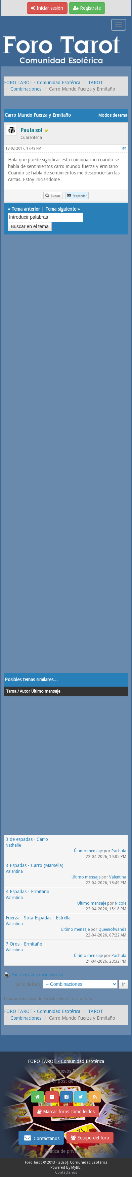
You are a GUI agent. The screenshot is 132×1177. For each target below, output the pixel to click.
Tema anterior (25, 209)
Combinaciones (25, 89)
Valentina (14, 871)
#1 (124, 148)
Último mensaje (88, 851)
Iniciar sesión (47, 8)
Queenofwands (112, 929)
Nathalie (13, 845)
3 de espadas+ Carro (27, 839)
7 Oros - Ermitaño (24, 944)
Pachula (119, 851)
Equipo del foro (90, 1137)
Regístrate (87, 8)
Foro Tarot (33, 1162)
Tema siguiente (60, 209)
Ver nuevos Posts (66, 1071)
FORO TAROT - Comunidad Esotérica (42, 82)
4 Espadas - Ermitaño (27, 891)
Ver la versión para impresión (37, 974)
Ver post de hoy (66, 1081)
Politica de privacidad (66, 1151)
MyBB (76, 1167)
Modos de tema (112, 115)
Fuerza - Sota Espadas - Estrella (38, 917)
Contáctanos (41, 1137)
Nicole (120, 903)
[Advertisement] (66, 460)
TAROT (95, 82)
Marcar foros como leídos (66, 1111)
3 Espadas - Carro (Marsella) (34, 865)
